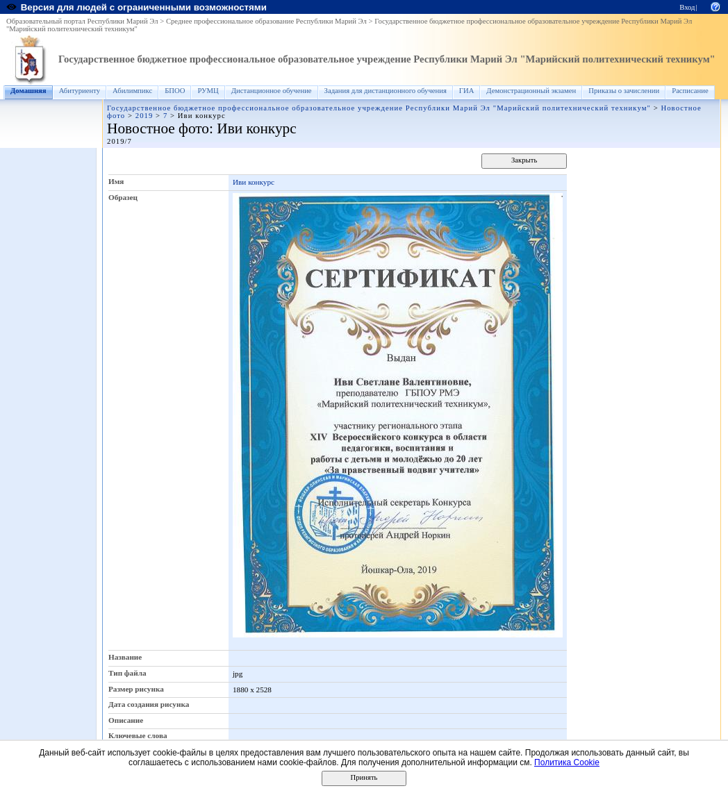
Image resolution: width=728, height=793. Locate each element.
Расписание (690, 90)
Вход (687, 7)
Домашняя (28, 90)
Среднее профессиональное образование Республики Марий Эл (266, 21)
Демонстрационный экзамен (531, 90)
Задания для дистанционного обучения (385, 90)
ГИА (466, 90)
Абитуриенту (79, 90)
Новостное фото (158, 128)
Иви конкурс (253, 182)
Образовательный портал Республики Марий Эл (82, 21)
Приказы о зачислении (623, 90)
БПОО (175, 90)
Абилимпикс (132, 90)
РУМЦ (207, 90)
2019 (144, 115)
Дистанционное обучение (271, 90)
